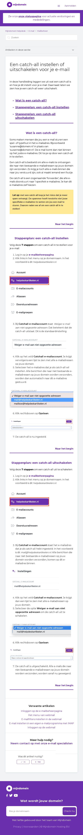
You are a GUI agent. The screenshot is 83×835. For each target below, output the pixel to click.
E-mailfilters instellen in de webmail (41, 719)
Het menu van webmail (41, 715)
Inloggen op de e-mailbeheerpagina (41, 711)
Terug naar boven (68, 760)
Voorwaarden (31, 826)
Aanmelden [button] (70, 6)
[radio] (23, 762)
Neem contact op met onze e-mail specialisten (41, 743)
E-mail (31, 31)
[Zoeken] (41, 37)
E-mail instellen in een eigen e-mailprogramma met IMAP (41, 723)
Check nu (69, 811)
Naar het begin (64, 224)
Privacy (17, 826)
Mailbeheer (42, 31)
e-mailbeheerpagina (41, 254)
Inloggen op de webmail (41, 727)
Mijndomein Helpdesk (15, 31)
